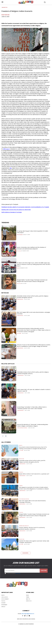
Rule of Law (21, 539)
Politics (19, 283)
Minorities (4, 7)
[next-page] (6, 436)
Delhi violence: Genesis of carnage (11, 212)
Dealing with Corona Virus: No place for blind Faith (16, 209)
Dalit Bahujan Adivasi (6, 325)
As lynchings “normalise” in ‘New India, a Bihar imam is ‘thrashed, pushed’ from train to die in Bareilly (32, 407)
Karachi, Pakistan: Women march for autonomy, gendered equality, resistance (32, 528)
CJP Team (21, 450)
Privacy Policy (18, 573)
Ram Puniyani (5, 15)
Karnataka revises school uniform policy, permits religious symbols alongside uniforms (32, 461)
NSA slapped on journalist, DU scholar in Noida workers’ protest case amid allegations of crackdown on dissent (34, 488)
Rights (20, 445)
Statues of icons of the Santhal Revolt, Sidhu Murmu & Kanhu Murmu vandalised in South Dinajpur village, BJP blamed (33, 345)
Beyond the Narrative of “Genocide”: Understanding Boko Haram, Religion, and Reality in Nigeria (32, 425)
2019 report (6, 149)
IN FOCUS (5, 293)
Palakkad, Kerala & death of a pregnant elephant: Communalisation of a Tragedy (25, 207)
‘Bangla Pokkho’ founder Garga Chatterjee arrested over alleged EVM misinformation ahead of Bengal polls (32, 280)
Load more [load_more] (25, 553)
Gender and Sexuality (24, 525)
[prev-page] (2, 436)
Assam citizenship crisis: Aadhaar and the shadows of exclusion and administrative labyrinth (31, 248)
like (11, 168)
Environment (20, 234)
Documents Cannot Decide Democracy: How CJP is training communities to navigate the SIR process (33, 447)
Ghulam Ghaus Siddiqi (22, 427)
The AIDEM (19, 333)
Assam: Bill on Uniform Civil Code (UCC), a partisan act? (34, 474)
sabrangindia (20, 299)
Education (4, 309)
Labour (20, 485)
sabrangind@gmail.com (27, 613)
